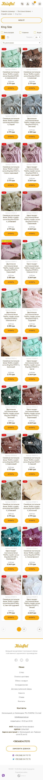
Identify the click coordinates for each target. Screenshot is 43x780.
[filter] (21, 20)
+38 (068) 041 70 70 (21, 755)
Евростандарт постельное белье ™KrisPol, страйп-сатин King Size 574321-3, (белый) (32, 603)
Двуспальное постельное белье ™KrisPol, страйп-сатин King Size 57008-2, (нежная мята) (11, 316)
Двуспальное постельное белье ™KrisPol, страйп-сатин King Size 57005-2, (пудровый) (32, 316)
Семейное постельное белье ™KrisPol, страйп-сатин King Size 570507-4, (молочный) (31, 507)
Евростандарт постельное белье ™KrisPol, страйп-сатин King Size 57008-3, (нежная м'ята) (32, 268)
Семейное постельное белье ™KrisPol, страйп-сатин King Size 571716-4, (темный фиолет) (32, 554)
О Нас (21, 672)
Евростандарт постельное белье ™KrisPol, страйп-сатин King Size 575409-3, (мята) (32, 365)
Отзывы (21, 697)
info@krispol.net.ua (21, 717)
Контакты (21, 701)
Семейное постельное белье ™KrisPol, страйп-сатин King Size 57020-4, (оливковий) (11, 218)
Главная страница (8, 11)
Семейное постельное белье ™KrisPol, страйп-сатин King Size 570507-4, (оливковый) (11, 507)
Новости (21, 693)
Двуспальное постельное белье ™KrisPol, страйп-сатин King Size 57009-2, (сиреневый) (11, 268)
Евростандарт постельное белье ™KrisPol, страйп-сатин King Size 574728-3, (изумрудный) (11, 555)
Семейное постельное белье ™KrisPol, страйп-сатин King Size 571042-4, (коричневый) (11, 461)
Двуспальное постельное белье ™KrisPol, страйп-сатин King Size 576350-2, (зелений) (11, 413)
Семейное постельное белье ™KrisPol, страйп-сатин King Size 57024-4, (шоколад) (32, 75)
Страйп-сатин (6, 14)
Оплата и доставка (21, 676)
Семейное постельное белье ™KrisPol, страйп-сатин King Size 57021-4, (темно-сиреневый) (11, 170)
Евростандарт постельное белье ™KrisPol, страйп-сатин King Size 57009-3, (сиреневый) (32, 219)
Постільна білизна (24, 11)
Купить (11, 88)
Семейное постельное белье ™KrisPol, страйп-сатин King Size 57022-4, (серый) (11, 121)
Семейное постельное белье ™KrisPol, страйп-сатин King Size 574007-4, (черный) (32, 461)
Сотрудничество (21, 685)
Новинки (25, 32)
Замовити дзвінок (21, 749)
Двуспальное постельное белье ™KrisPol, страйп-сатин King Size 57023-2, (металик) (32, 122)
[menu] (40, 4)
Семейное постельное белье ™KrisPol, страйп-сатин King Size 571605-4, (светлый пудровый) (11, 602)
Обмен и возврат (21, 681)
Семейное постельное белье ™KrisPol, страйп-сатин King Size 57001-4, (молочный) (11, 364)
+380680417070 (21, 741)
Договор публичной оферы (21, 689)
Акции (39, 32)
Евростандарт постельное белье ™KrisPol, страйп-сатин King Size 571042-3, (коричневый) (32, 413)
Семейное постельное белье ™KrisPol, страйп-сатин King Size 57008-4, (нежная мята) (11, 75)
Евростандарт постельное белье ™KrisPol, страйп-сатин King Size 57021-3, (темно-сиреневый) (32, 171)
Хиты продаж (9, 32)
